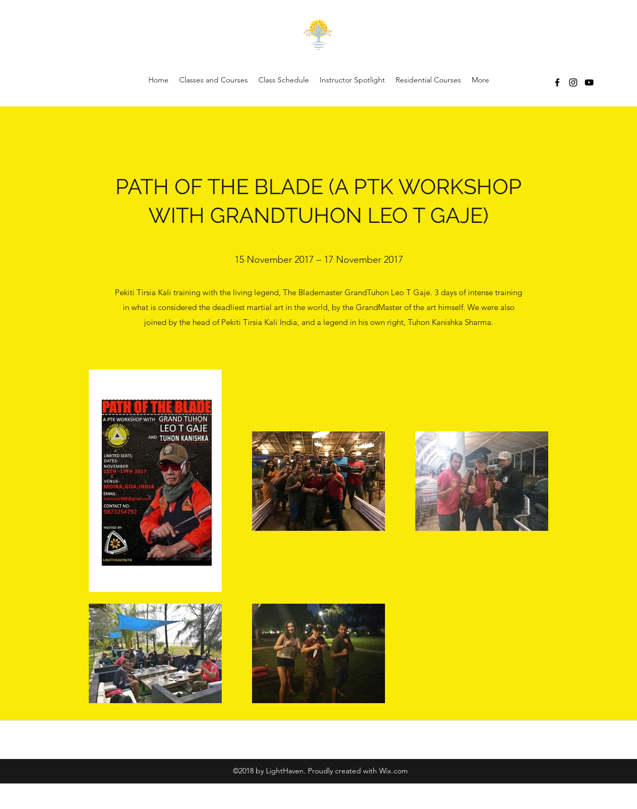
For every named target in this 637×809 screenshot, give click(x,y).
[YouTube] (589, 82)
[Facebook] (557, 82)
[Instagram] (573, 82)
